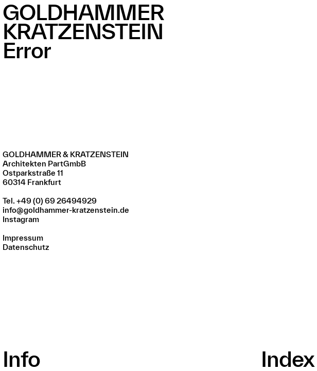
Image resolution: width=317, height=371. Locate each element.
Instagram (21, 219)
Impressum (23, 237)
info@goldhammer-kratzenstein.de (66, 210)
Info (21, 358)
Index (287, 358)
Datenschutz (26, 247)
